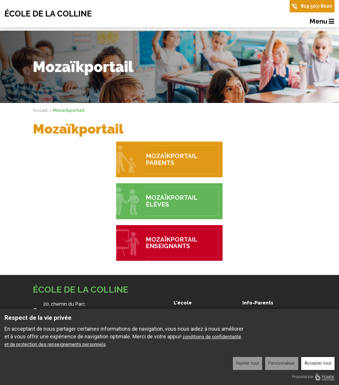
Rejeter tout (247, 363)
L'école (183, 303)
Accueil (40, 110)
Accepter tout (317, 363)
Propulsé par (313, 377)
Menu (322, 21)
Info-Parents (257, 303)
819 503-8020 (316, 6)
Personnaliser (281, 363)
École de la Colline (49, 14)
